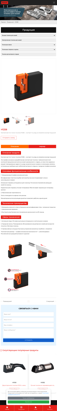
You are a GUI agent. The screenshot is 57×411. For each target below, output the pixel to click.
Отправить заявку (8, 138)
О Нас (35, 408)
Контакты (50, 408)
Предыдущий (7, 301)
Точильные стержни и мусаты (10, 49)
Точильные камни (7, 44)
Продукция (10, 22)
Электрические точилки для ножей (12, 40)
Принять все (28, 402)
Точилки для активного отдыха (10, 54)
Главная (3, 22)
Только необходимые (28, 398)
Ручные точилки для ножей (9, 35)
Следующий (50, 301)
